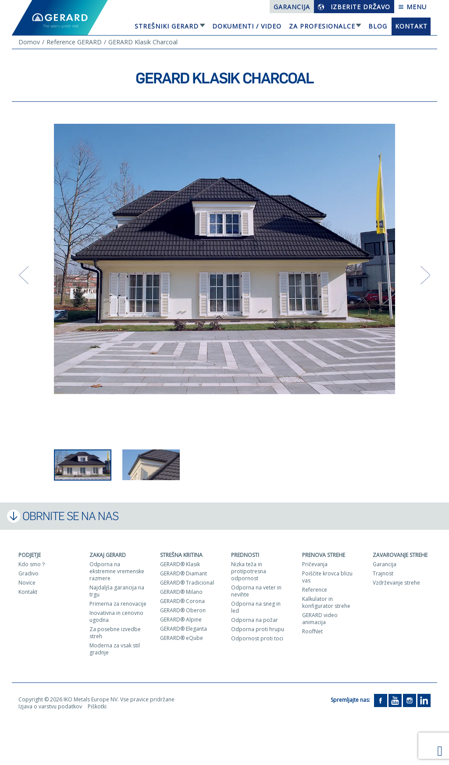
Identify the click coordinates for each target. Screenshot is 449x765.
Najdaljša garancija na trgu (116, 591)
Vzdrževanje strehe (396, 582)
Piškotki (97, 706)
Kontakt (411, 26)
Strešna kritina (181, 555)
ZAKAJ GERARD (107, 555)
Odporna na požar (254, 620)
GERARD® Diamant (183, 573)
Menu (412, 7)
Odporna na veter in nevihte (256, 591)
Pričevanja (315, 564)
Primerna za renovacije (117, 603)
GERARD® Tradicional (187, 582)
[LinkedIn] (424, 700)
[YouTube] (395, 700)
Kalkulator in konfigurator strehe (326, 602)
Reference (314, 589)
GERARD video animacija (320, 618)
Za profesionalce (322, 26)
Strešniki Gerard (167, 26)
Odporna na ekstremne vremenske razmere (116, 571)
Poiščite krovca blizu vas (327, 577)
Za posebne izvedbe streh (115, 632)
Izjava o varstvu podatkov (50, 706)
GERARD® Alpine (181, 619)
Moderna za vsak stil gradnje (114, 649)
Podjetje (29, 555)
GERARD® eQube (181, 638)
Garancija (292, 7)
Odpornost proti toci (257, 638)
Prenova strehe (323, 555)
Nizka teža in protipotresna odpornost (248, 571)
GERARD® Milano (181, 592)
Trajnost (383, 573)
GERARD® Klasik (180, 564)
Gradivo (28, 573)
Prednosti (245, 555)
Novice (27, 582)
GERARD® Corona (182, 601)
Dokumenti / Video (247, 26)
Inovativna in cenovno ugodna (116, 616)
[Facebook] (380, 700)
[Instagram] (409, 700)
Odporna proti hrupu (257, 629)
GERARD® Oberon (183, 610)
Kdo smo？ (32, 564)
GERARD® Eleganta (183, 628)
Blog (377, 26)
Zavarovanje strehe (400, 555)
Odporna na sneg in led (256, 607)
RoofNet (312, 631)
